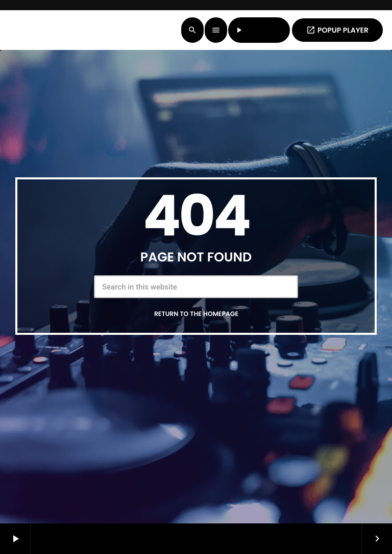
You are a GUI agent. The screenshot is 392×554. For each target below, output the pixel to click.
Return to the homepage (196, 314)
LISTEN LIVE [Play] (259, 30)
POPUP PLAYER (337, 30)
